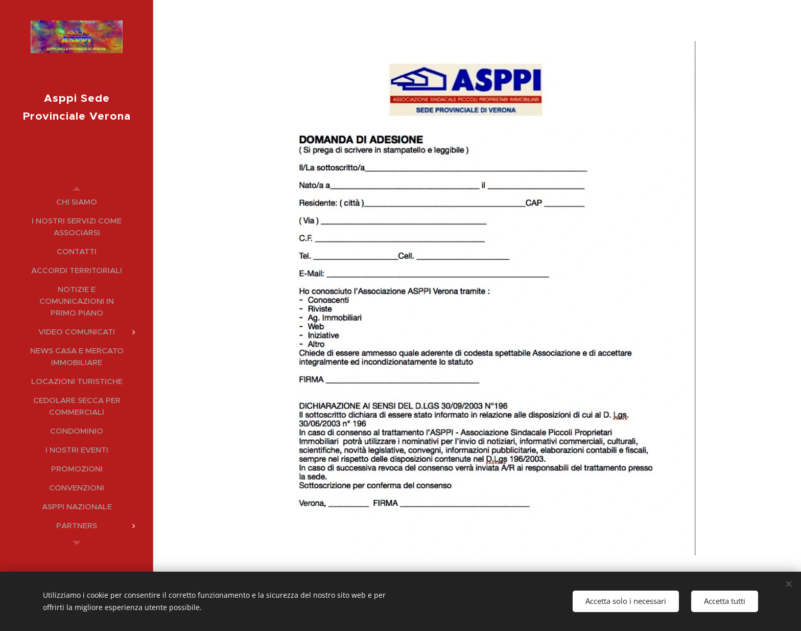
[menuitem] (76, 202)
